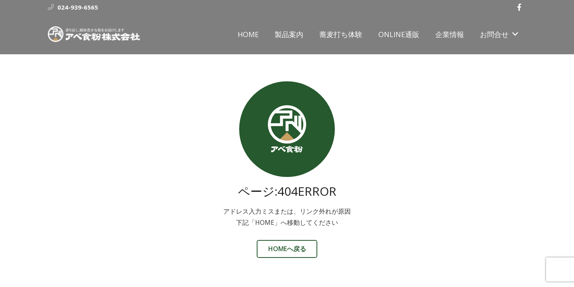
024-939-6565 (77, 7)
